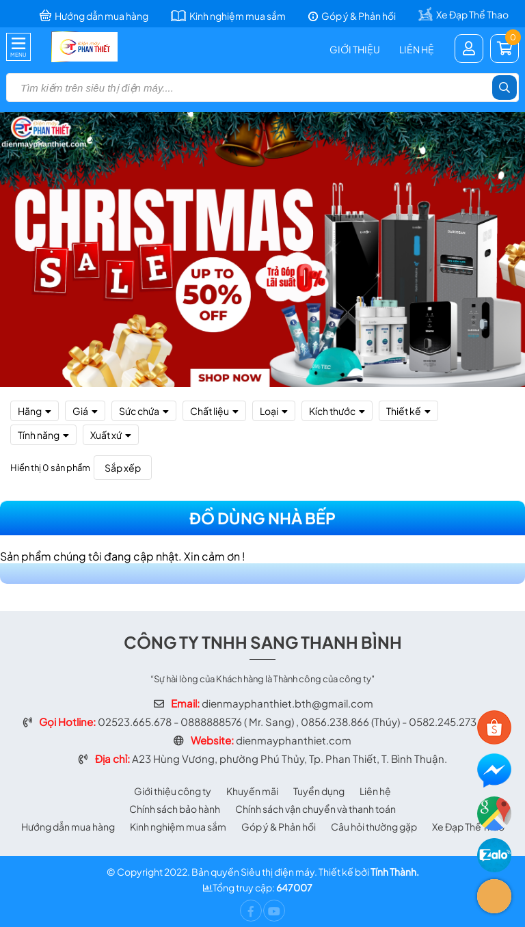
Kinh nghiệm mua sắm (178, 826)
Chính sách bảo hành (174, 809)
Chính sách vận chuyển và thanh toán (315, 809)
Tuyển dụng (319, 791)
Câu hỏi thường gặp (374, 826)
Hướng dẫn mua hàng (68, 826)
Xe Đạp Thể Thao (468, 826)
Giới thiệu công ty (172, 791)
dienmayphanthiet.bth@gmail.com (287, 703)
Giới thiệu (354, 49)
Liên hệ (416, 49)
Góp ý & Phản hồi (278, 826)
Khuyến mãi (252, 791)
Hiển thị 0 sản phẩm (50, 467)
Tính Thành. (395, 871)
